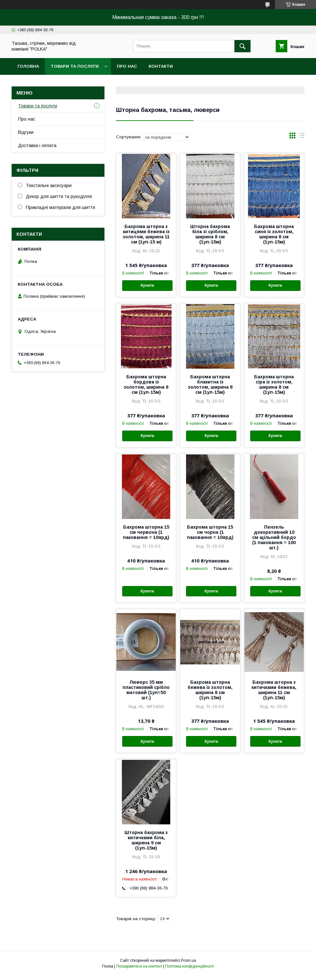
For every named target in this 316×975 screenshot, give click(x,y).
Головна (28, 66)
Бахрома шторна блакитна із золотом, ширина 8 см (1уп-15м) (210, 384)
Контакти (161, 66)
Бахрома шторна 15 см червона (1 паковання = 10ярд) (146, 532)
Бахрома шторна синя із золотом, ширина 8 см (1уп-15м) (274, 234)
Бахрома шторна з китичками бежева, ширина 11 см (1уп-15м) (274, 690)
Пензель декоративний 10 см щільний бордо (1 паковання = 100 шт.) (274, 537)
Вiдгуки (26, 132)
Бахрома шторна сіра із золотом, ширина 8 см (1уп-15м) (274, 384)
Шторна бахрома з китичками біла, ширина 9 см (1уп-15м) (146, 840)
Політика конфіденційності (189, 966)
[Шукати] (242, 46)
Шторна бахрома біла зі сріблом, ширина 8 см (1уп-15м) (210, 234)
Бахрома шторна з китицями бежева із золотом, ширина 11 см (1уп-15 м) (146, 234)
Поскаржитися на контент (139, 966)
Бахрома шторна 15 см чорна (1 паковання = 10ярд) (210, 532)
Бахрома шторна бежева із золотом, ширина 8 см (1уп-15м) (210, 690)
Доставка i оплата (37, 145)
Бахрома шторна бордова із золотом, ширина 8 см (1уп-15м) (146, 384)
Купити (147, 285)
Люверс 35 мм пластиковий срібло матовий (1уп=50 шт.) (146, 690)
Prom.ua (188, 960)
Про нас (127, 66)
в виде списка (301, 137)
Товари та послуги (75, 66)
